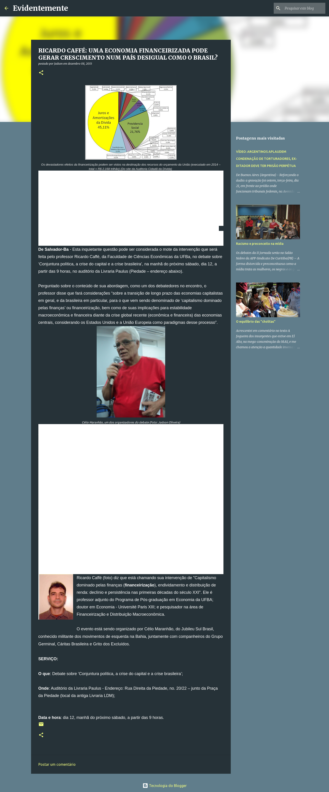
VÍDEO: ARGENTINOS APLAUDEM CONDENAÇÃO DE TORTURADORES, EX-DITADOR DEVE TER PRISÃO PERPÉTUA (266, 159)
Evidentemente (40, 8)
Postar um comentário (57, 764)
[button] (41, 73)
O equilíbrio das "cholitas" (256, 321)
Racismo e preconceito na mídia (260, 244)
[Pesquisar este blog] (301, 8)
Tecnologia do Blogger (165, 786)
